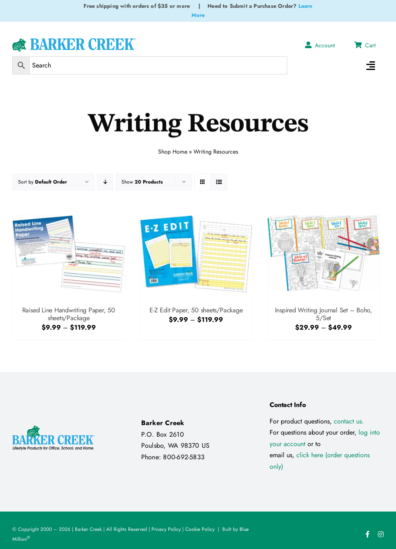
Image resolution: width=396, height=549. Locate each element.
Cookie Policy (199, 529)
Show (142, 182)
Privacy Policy (166, 529)
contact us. (349, 421)
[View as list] (219, 182)
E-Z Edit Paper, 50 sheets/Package (195, 310)
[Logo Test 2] (74, 41)
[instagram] (381, 534)
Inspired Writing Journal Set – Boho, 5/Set (323, 314)
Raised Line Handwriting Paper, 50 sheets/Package (68, 314)
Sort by (42, 182)
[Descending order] (105, 182)
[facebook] (368, 534)
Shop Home (172, 150)
